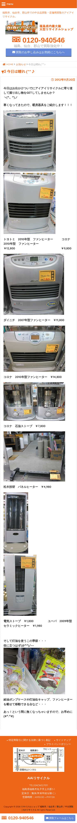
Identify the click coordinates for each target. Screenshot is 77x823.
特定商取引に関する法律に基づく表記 (30, 739)
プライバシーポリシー (58, 744)
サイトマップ (63, 739)
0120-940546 (42, 40)
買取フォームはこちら (60, 818)
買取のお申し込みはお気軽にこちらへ (38, 52)
